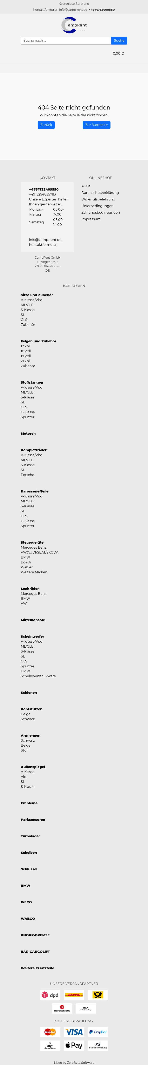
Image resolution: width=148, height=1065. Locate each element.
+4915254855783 (42, 194)
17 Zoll (26, 346)
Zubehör (28, 325)
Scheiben (29, 853)
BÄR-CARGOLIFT (35, 952)
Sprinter (27, 417)
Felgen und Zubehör (38, 341)
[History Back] (46, 125)
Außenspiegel (33, 767)
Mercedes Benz (33, 547)
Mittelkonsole (33, 620)
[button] (45, 10)
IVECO (26, 902)
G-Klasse (28, 412)
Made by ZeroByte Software (74, 1063)
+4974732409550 (102, 10)
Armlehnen (30, 735)
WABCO (28, 919)
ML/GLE (27, 305)
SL (23, 315)
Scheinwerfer (32, 637)
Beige (26, 714)
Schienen (29, 693)
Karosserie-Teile (34, 491)
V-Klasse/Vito (31, 300)
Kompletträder (34, 450)
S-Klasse (27, 310)
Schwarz (28, 719)
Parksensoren (33, 820)
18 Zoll (26, 351)
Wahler (27, 567)
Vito (24, 777)
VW (24, 604)
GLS (24, 320)
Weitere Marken (34, 572)
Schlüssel (29, 869)
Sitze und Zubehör (37, 295)
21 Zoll (26, 361)
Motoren (28, 434)
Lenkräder (30, 589)
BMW (25, 557)
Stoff (24, 750)
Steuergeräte (32, 542)
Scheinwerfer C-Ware (38, 676)
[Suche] (119, 41)
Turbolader (30, 836)
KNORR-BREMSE (35, 935)
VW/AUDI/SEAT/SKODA (39, 552)
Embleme (29, 803)
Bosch (26, 562)
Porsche (27, 475)
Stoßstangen (32, 382)
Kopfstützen (31, 709)
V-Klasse (28, 772)
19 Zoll (26, 356)
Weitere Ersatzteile (37, 968)
